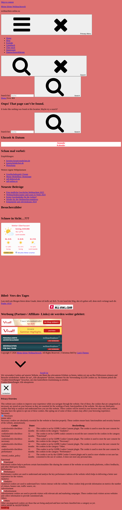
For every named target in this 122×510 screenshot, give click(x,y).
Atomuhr (61, 143)
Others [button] (4, 498)
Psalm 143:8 (6, 303)
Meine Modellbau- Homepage (18, 177)
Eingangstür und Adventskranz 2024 (21, 202)
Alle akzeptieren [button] (27, 382)
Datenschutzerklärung (15, 52)
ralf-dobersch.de (13, 179)
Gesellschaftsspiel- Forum (17, 174)
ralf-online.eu (12, 181)
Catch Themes (83, 353)
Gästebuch (10, 45)
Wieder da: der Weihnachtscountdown (22, 199)
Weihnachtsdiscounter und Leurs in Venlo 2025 (26, 195)
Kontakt (9, 43)
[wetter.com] (8, 253)
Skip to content (7, 2)
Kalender (61, 145)
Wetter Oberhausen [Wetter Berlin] (21, 225)
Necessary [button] (5, 413)
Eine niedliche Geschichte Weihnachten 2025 (25, 192)
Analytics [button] (5, 479)
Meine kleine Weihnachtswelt (13, 6)
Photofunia (10, 165)
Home (8, 38)
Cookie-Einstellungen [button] (10, 382)
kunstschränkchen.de (15, 163)
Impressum (10, 50)
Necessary (8, 416)
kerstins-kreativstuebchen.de (18, 161)
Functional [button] (5, 459)
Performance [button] (6, 469)
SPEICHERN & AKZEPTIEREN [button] (15, 505)
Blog (8, 40)
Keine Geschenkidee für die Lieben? (21, 197)
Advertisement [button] (7, 488)
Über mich (10, 47)
